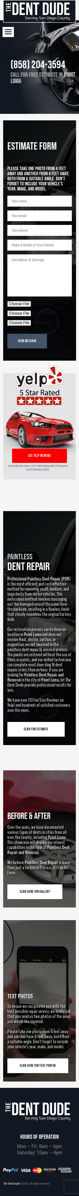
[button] (8, 32)
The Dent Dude (11, 1183)
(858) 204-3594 (38, 65)
